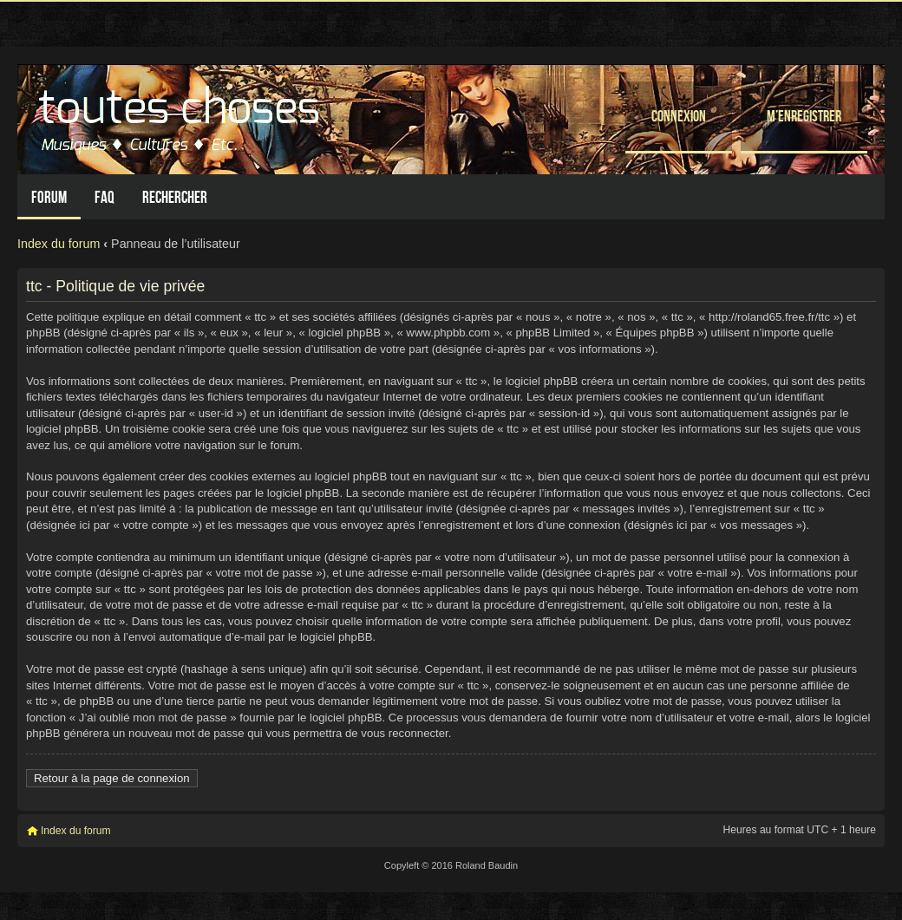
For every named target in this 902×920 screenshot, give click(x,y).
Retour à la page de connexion (112, 778)
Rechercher (174, 197)
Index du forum (58, 244)
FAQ (104, 197)
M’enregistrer (804, 116)
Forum (49, 197)
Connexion (678, 116)
